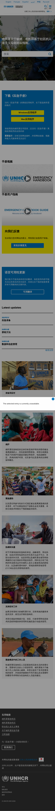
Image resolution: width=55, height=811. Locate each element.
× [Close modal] (53, 399)
